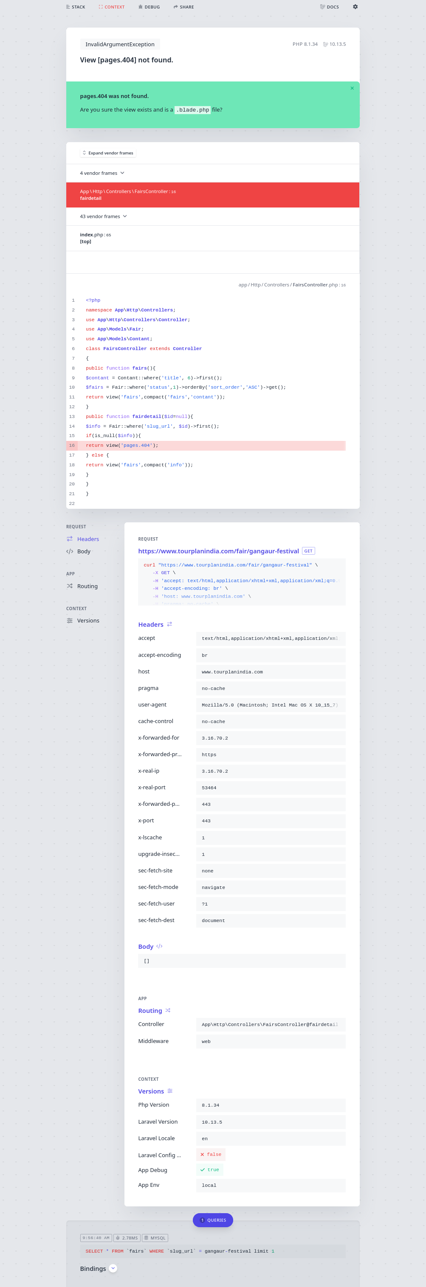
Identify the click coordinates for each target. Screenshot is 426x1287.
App (70, 574)
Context (76, 608)
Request (76, 527)
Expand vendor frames (108, 153)
